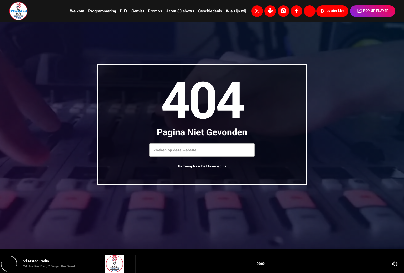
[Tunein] (270, 11)
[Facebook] (296, 11)
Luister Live (331, 11)
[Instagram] (283, 11)
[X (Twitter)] (257, 11)
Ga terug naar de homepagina (202, 167)
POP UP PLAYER (372, 10)
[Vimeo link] (18, 11)
